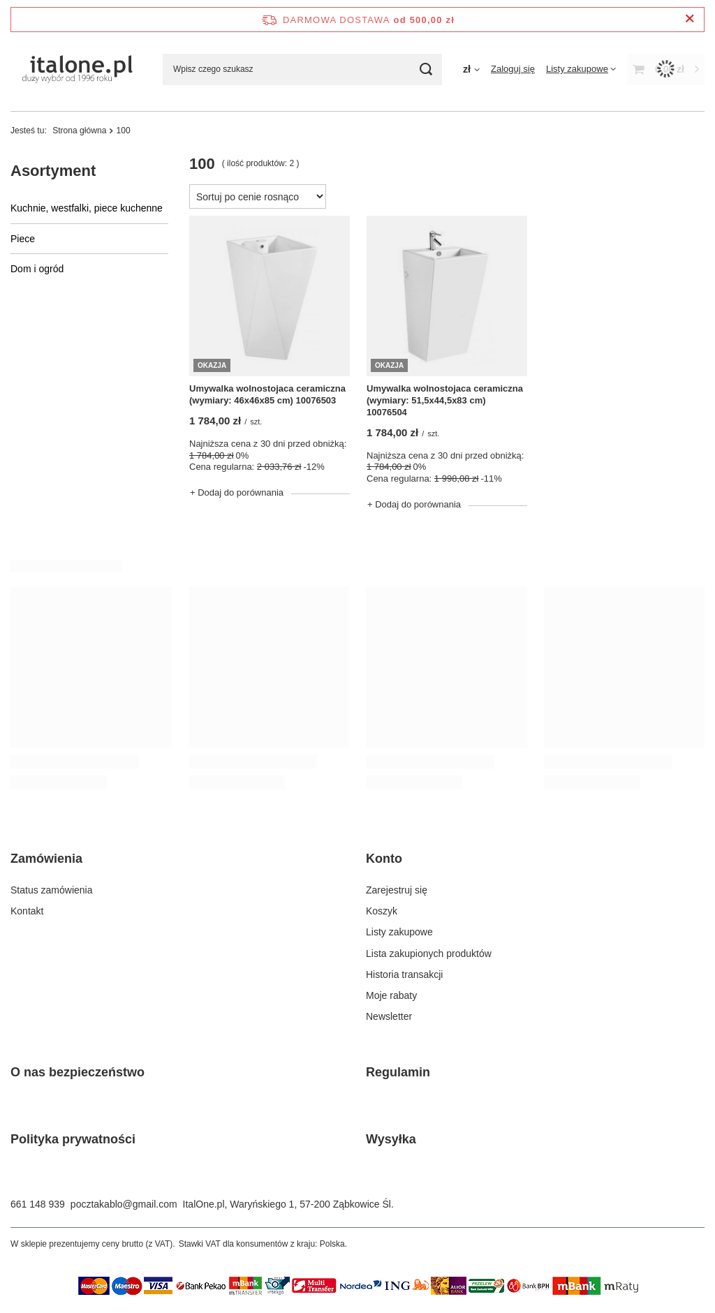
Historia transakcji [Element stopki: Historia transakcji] (404, 974)
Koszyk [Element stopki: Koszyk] (381, 911)
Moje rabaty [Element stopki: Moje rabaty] (391, 995)
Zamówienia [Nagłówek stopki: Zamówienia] (46, 859)
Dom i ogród (37, 268)
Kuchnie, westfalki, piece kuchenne (86, 208)
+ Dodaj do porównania (236, 492)
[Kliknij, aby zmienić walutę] (471, 69)
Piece (22, 238)
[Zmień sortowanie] (257, 196)
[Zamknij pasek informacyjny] (689, 19)
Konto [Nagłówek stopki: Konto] (384, 859)
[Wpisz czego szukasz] (302, 69)
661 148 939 (37, 1204)
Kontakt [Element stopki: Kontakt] (26, 911)
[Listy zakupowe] (581, 69)
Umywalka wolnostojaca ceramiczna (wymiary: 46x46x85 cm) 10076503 (267, 394)
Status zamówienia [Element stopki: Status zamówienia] (51, 890)
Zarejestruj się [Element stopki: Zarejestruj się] (396, 890)
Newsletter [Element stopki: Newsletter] (389, 1016)
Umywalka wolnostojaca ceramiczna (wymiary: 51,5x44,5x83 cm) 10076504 (445, 400)
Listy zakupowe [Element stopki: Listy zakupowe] (399, 931)
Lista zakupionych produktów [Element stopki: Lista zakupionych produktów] (429, 953)
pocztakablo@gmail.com (124, 1204)
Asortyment (53, 170)
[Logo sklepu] (76, 69)
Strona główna (79, 130)
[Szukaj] (426, 69)
